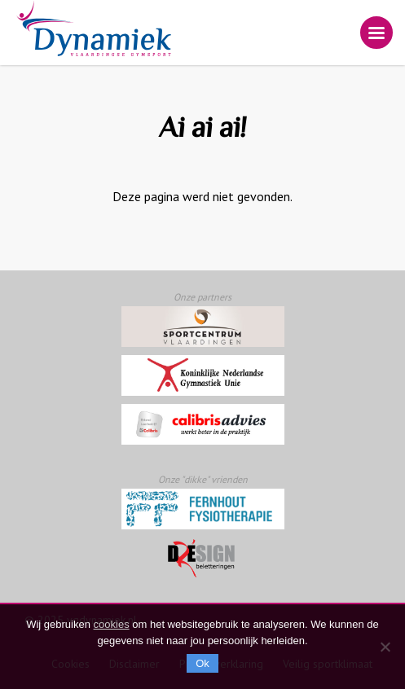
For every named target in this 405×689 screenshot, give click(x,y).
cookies (112, 624)
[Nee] (384, 647)
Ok (202, 663)
